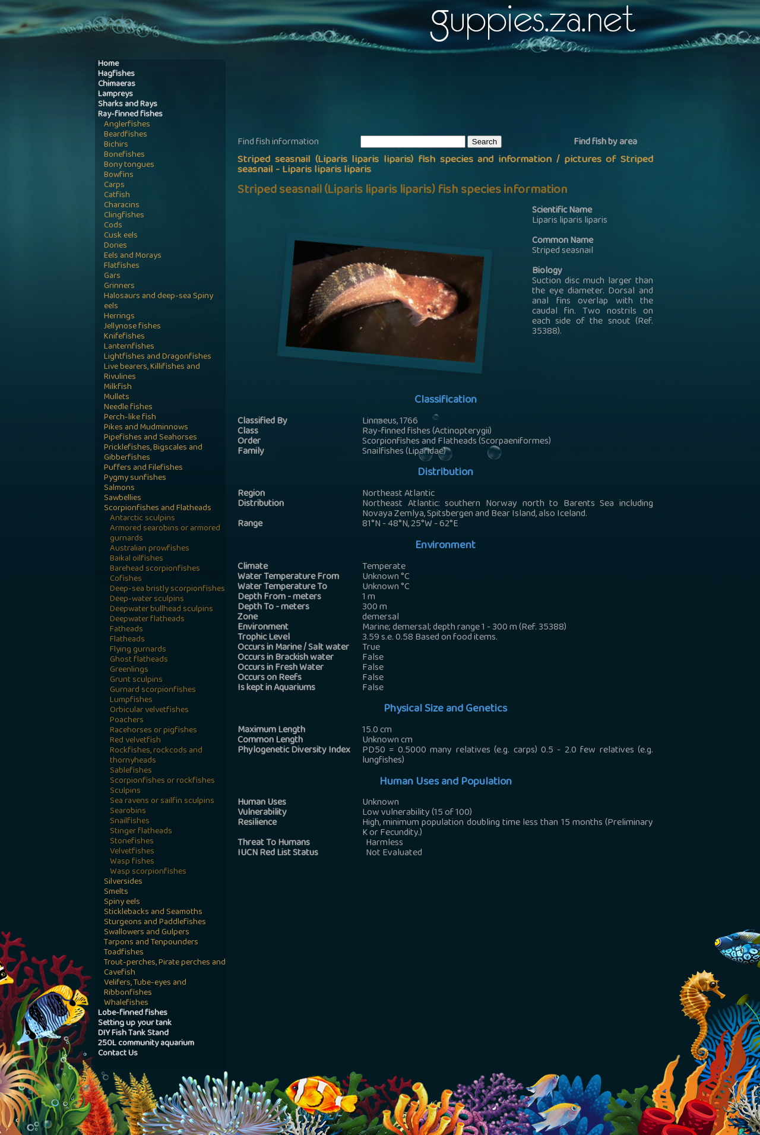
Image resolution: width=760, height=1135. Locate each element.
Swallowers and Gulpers (146, 932)
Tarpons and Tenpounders (151, 942)
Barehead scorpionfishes (155, 569)
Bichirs (116, 145)
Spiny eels (122, 902)
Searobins (128, 811)
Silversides (123, 882)
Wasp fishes (132, 862)
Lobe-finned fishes (132, 1013)
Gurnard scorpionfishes (153, 690)
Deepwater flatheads (147, 619)
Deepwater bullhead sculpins (161, 609)
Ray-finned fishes (130, 115)
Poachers (127, 720)
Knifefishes (124, 337)
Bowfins (119, 175)
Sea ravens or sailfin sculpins (162, 801)
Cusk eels (121, 236)
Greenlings (129, 670)
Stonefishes (132, 842)
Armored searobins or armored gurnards (165, 534)
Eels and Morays (133, 256)
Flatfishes (122, 266)
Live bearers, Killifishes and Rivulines (152, 372)
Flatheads (127, 640)
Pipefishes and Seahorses (150, 438)
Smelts (116, 892)
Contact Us (118, 1054)
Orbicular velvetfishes (149, 710)
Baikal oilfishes (136, 559)
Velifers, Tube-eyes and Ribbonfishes (145, 988)
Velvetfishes (132, 852)
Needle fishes (128, 407)
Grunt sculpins (136, 680)
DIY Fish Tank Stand (133, 1033)
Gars (112, 276)
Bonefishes (124, 155)
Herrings (119, 316)
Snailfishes (130, 821)
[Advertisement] (454, 95)
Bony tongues (129, 165)
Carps (114, 185)
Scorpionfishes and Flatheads (157, 508)
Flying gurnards (138, 650)
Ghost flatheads (139, 660)
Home (108, 64)
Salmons (119, 488)
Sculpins (125, 791)
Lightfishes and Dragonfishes (157, 357)
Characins (122, 205)
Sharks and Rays (127, 104)
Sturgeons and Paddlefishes (155, 922)
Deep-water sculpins (147, 599)
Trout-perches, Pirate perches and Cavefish (165, 968)
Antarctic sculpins (142, 518)
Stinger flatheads (141, 831)
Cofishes (126, 579)
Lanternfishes (129, 347)
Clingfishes (124, 216)
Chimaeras (116, 84)
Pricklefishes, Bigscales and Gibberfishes (153, 453)
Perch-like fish (130, 417)
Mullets (116, 397)
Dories (115, 246)
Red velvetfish (135, 741)
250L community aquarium (146, 1043)
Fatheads (126, 629)
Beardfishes (125, 135)
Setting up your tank (135, 1023)
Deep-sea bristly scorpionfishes (167, 589)
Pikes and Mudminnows (146, 428)
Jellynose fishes (132, 327)
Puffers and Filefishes (143, 468)
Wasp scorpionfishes (148, 872)
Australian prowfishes (149, 549)
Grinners (119, 286)
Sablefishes (131, 771)
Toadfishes (124, 953)
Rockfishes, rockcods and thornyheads (156, 756)
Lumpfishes (131, 700)
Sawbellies (122, 498)
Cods (113, 226)
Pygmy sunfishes (135, 478)
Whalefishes (126, 1003)
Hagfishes (116, 74)
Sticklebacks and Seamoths (153, 912)
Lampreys (115, 94)
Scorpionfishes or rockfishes (162, 781)
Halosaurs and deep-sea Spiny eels (158, 301)
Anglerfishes (127, 125)
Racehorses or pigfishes (153, 730)
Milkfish (118, 387)
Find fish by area (605, 142)
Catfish (117, 195)
